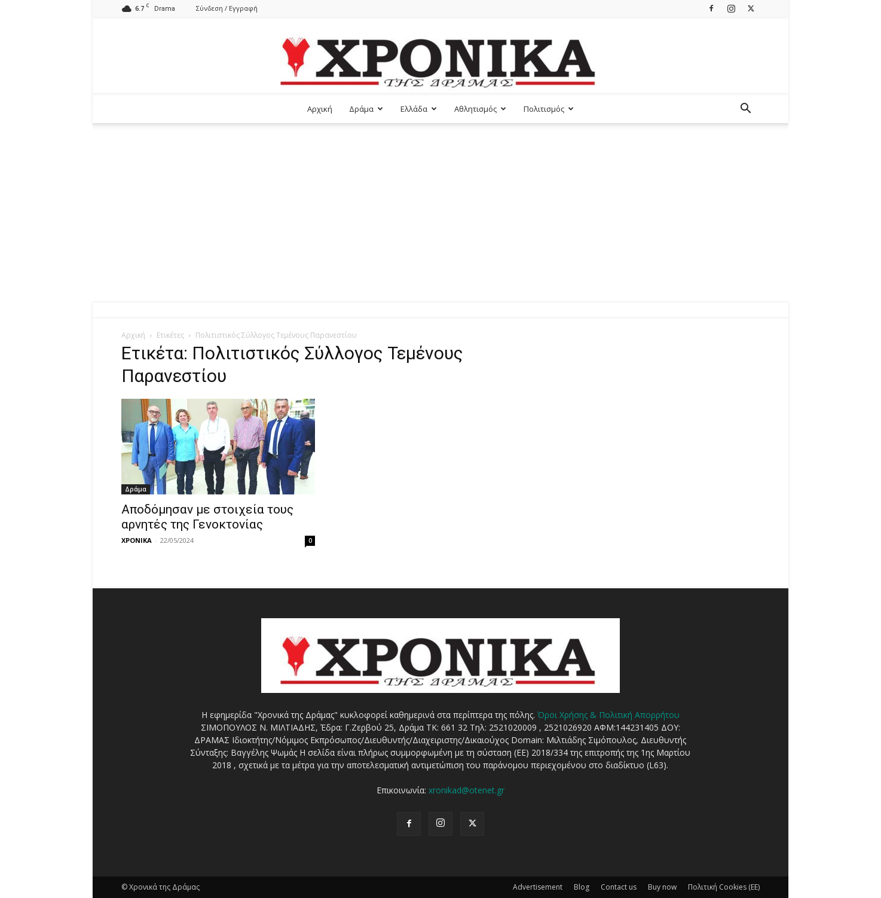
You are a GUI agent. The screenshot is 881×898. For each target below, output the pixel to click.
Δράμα (366, 108)
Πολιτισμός (549, 108)
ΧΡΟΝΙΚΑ (136, 540)
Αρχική (319, 108)
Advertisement (537, 887)
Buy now (662, 887)
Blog (581, 887)
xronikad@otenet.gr (466, 790)
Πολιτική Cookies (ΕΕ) (724, 887)
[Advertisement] (440, 213)
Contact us (619, 887)
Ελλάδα (418, 108)
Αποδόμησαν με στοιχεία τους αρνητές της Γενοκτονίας (207, 517)
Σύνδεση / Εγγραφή (227, 8)
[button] (745, 109)
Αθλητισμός (480, 108)
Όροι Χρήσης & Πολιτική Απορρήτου (608, 714)
